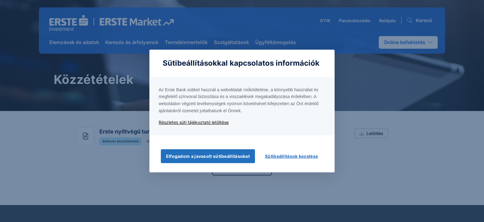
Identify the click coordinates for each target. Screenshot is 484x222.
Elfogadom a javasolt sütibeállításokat (208, 156)
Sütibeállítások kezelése (291, 156)
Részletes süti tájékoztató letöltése (194, 122)
